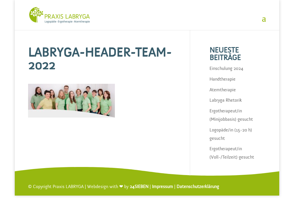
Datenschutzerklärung (198, 187)
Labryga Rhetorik (226, 100)
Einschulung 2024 (226, 68)
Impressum (162, 187)
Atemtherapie (223, 90)
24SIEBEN (139, 187)
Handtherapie (223, 79)
